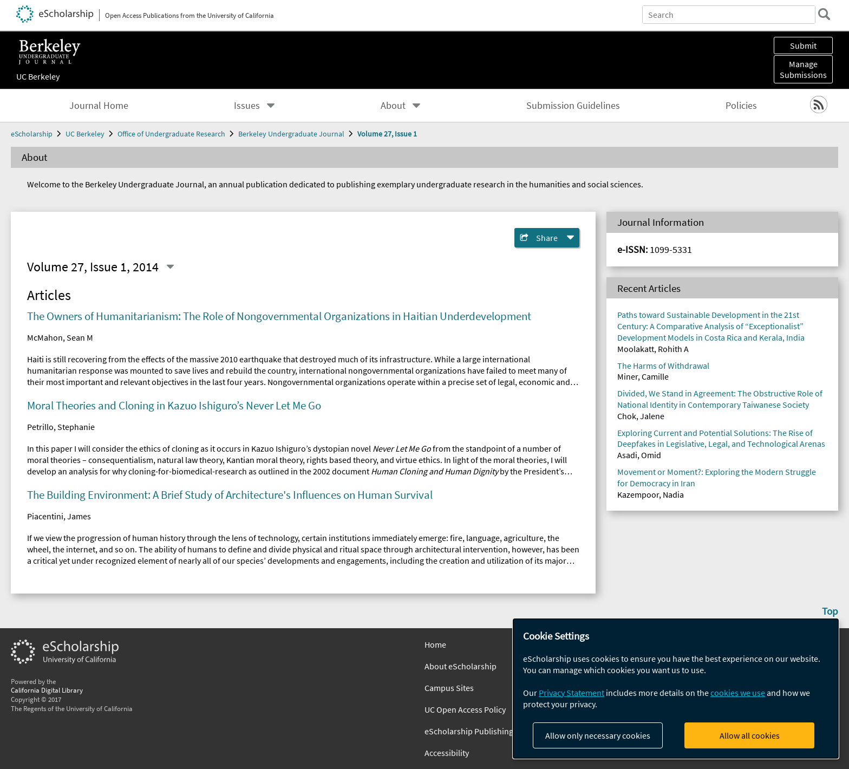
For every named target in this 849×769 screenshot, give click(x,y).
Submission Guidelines (573, 106)
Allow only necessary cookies (597, 735)
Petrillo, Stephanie (61, 426)
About (393, 106)
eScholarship (32, 134)
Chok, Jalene (640, 415)
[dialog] (675, 688)
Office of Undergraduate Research (171, 134)
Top (830, 610)
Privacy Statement (571, 692)
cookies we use (737, 692)
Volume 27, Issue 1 (387, 134)
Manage (803, 69)
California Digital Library (47, 690)
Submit (803, 45)
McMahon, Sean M (60, 337)
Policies (741, 106)
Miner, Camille (643, 376)
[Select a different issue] (170, 267)
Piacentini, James (59, 516)
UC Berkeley (38, 76)
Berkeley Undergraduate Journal (291, 134)
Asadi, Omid (639, 454)
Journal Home (98, 106)
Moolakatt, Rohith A (653, 348)
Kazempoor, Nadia (650, 494)
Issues (247, 106)
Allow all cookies (750, 735)
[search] (824, 14)
